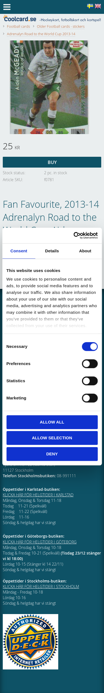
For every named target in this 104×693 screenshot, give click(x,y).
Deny (52, 453)
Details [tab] (52, 250)
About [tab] (85, 250)
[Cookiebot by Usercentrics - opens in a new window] (74, 235)
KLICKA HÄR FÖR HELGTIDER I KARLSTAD (38, 494)
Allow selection (52, 437)
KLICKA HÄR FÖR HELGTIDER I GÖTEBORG (40, 542)
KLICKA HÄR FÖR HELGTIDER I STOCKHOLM (41, 586)
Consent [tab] (18, 250)
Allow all (52, 422)
